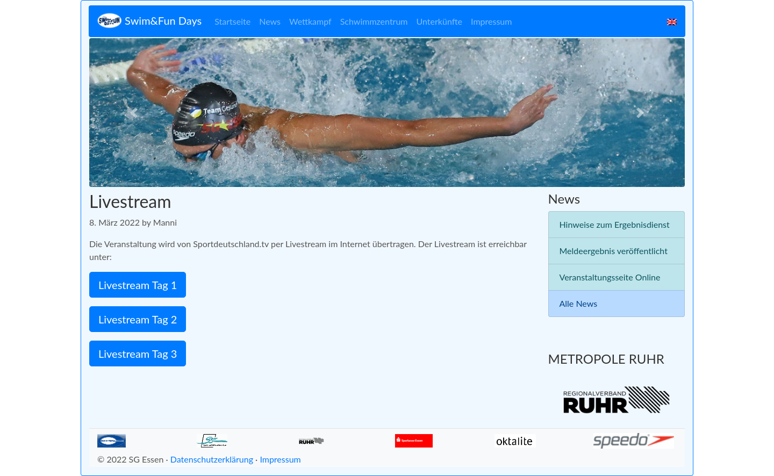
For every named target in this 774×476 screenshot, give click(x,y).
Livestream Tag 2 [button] (137, 319)
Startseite (232, 21)
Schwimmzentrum (374, 21)
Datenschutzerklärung (211, 459)
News (270, 21)
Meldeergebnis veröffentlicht (614, 251)
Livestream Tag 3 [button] (137, 353)
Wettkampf (310, 21)
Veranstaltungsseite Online (610, 277)
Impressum (491, 21)
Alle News (579, 303)
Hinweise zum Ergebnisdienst (615, 224)
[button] (133, 112)
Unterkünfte (440, 21)
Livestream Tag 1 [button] (137, 284)
